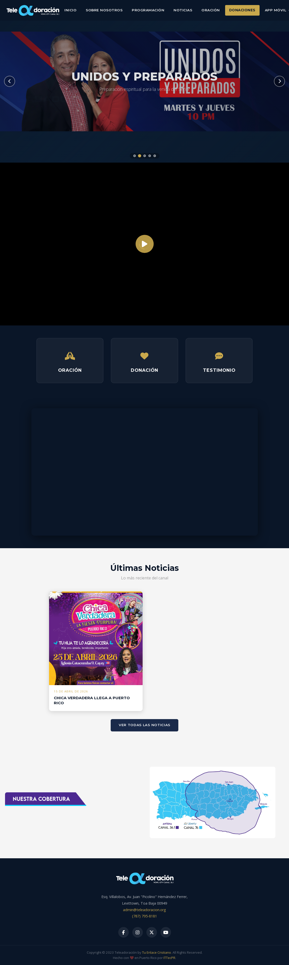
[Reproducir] (145, 244)
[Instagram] (137, 932)
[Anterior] (9, 81)
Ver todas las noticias (144, 725)
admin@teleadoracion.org (144, 909)
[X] (151, 932)
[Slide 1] (134, 156)
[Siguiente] (279, 81)
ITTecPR (169, 957)
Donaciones (242, 10)
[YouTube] (165, 932)
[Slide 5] (154, 156)
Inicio (70, 10)
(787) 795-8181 (144, 916)
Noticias (183, 10)
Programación (148, 10)
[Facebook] (123, 932)
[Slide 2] (139, 156)
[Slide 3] (144, 156)
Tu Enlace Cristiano (156, 952)
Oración (210, 10)
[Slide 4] (149, 156)
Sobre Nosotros (104, 10)
